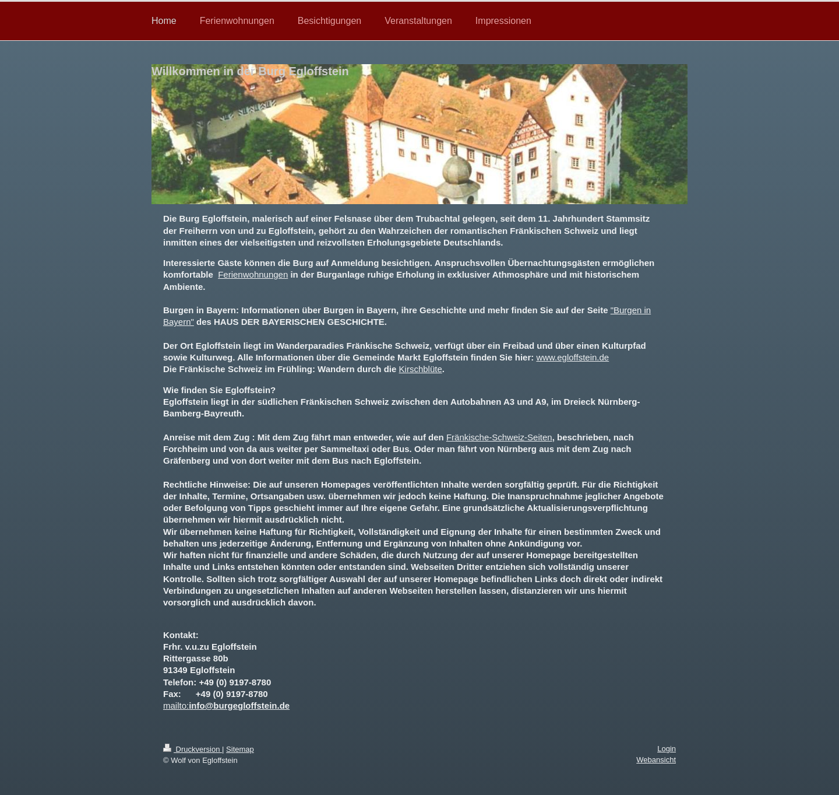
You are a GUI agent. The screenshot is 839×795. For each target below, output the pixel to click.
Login (666, 748)
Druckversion (192, 749)
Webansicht (656, 759)
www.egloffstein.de (572, 357)
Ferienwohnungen (253, 274)
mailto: (176, 705)
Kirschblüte (420, 369)
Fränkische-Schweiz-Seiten (499, 437)
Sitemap (240, 749)
